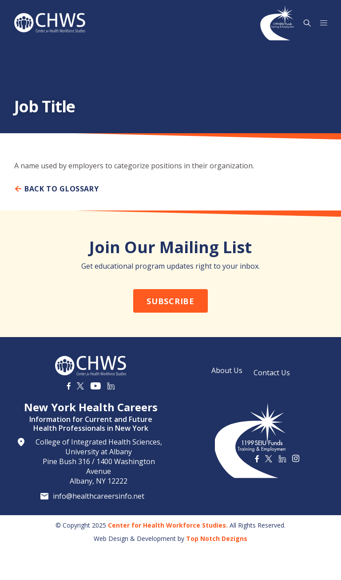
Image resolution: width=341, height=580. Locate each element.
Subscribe (170, 301)
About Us (226, 370)
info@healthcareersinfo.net (98, 496)
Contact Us (272, 372)
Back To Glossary (56, 189)
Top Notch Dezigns (216, 538)
